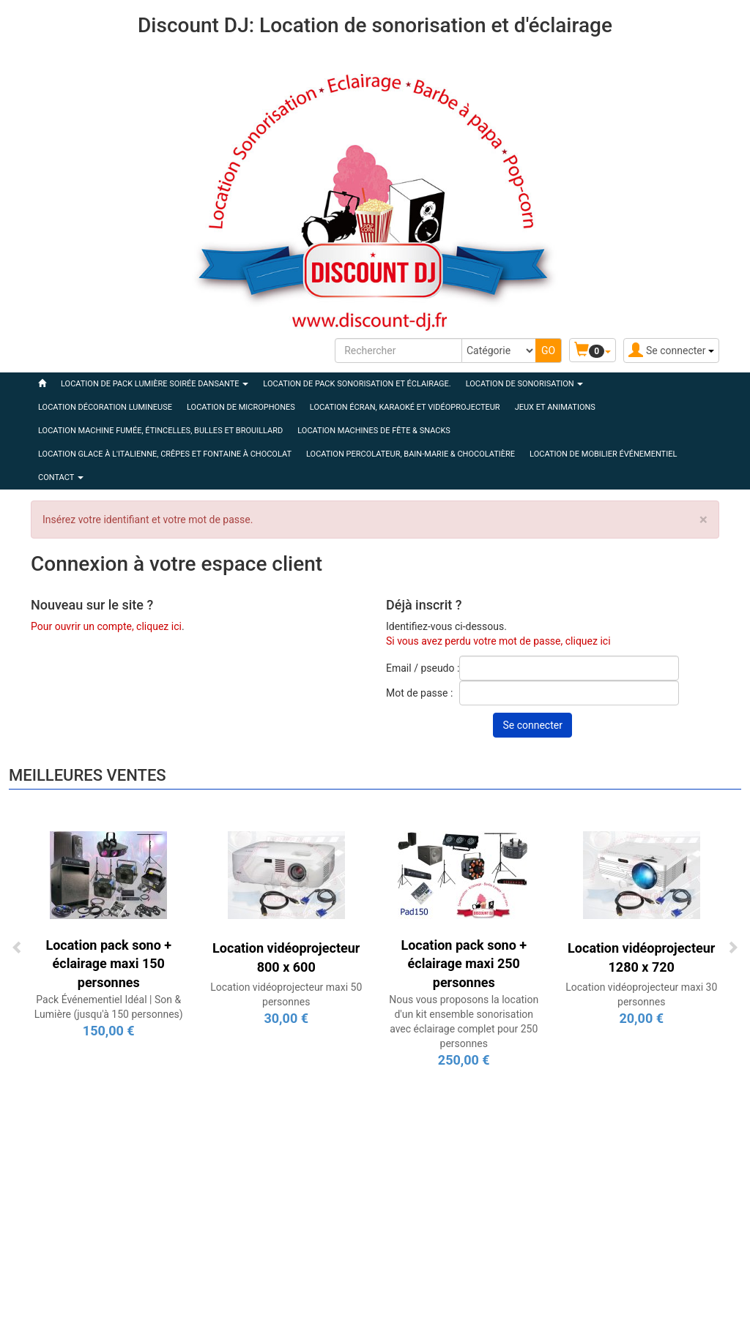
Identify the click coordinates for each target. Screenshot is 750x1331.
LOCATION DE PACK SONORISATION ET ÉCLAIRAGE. (356, 384)
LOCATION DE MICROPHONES (241, 407)
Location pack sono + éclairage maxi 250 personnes (464, 963)
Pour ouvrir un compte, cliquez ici (106, 626)
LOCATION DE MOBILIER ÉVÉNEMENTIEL (603, 454)
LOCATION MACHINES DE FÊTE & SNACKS (373, 430)
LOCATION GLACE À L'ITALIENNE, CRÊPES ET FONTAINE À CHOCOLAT (165, 454)
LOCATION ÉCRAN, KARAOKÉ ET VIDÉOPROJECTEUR (405, 407)
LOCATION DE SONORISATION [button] (525, 384)
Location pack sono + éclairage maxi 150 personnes (108, 963)
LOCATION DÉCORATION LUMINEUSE (105, 407)
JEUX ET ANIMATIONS (555, 407)
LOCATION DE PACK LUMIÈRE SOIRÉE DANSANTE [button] (154, 384)
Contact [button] (60, 477)
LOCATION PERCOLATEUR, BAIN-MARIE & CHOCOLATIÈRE (410, 454)
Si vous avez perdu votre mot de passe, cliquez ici (498, 641)
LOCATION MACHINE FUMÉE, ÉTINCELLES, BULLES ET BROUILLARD (160, 430)
